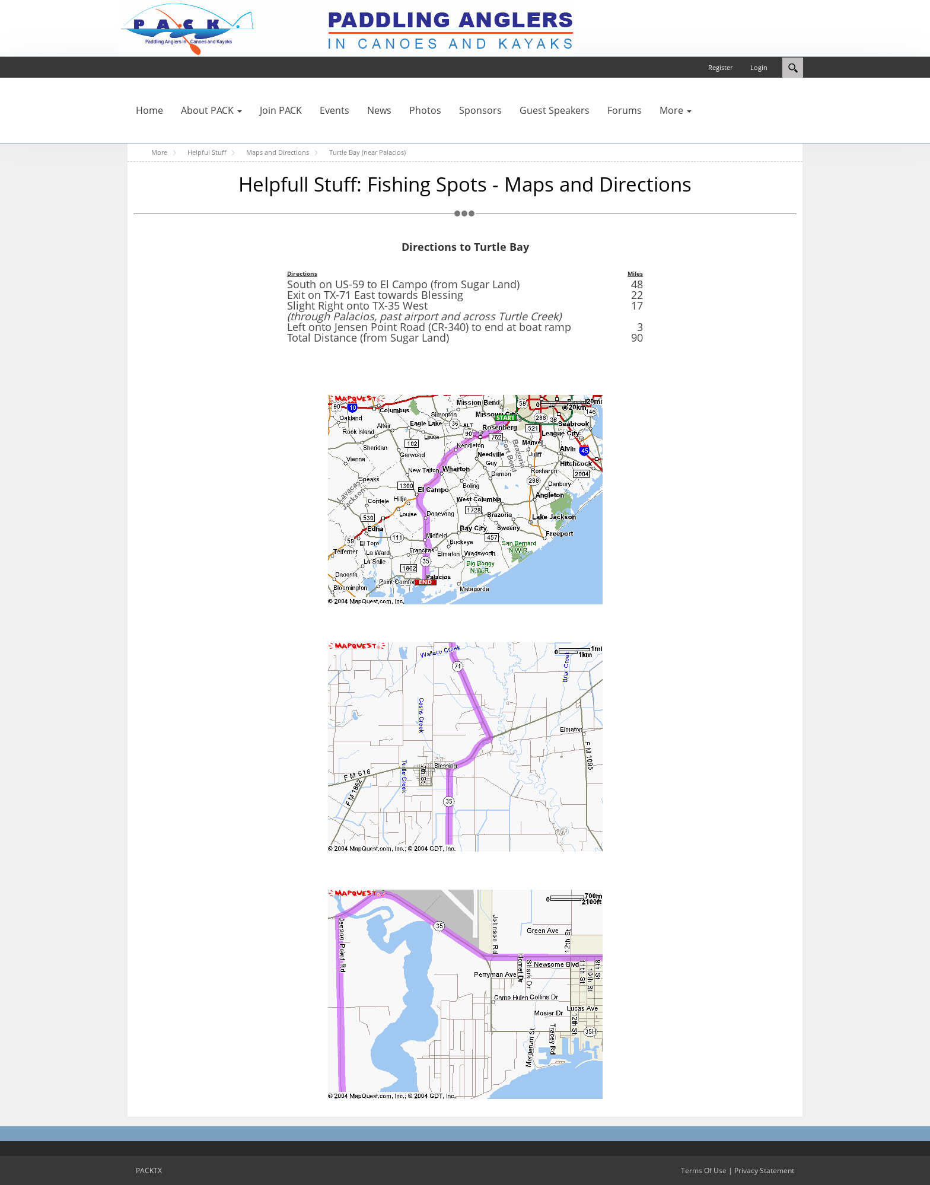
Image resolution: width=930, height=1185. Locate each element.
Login (758, 67)
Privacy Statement (764, 1170)
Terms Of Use (704, 1170)
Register (720, 67)
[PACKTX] (346, 27)
